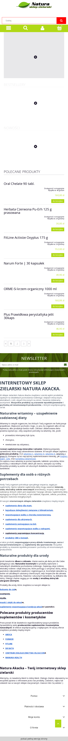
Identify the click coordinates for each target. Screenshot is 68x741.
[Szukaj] (61, 20)
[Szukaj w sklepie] (34, 21)
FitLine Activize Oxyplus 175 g (26, 237)
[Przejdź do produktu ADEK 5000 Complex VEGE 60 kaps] (34, 75)
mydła (3, 598)
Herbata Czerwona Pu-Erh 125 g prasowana (28, 211)
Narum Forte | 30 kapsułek (24, 263)
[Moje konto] (42, 28)
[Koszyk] (59, 28)
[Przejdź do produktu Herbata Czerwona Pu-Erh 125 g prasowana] (34, 114)
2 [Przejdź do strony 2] (17, 343)
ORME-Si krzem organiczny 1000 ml (30, 289)
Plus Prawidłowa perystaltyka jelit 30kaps (29, 316)
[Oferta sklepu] (8, 28)
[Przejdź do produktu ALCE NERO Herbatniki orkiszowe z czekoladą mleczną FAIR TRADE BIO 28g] (34, 157)
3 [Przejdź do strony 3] (23, 343)
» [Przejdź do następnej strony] (29, 343)
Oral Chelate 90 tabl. (19, 183)
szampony (5, 593)
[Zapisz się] (65, 364)
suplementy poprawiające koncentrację (24, 533)
